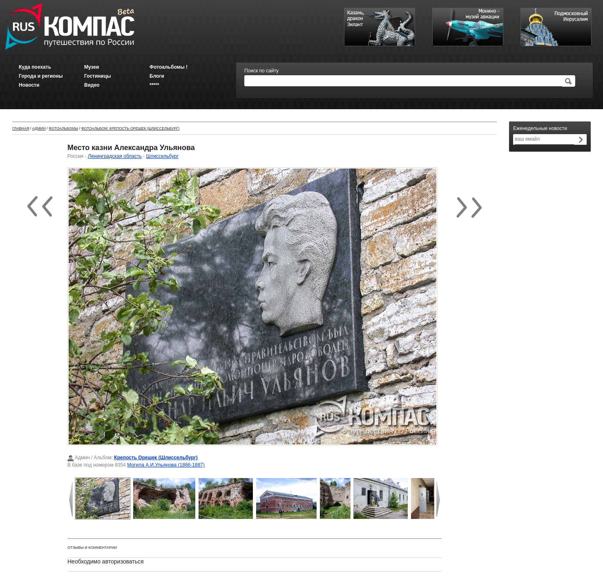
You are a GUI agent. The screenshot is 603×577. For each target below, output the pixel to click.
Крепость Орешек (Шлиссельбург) (156, 457)
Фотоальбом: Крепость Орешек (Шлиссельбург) (130, 128)
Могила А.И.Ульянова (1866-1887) (166, 465)
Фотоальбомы (63, 128)
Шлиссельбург (162, 156)
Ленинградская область (115, 156)
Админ (39, 128)
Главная (20, 128)
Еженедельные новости (540, 128)
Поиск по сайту (261, 71)
